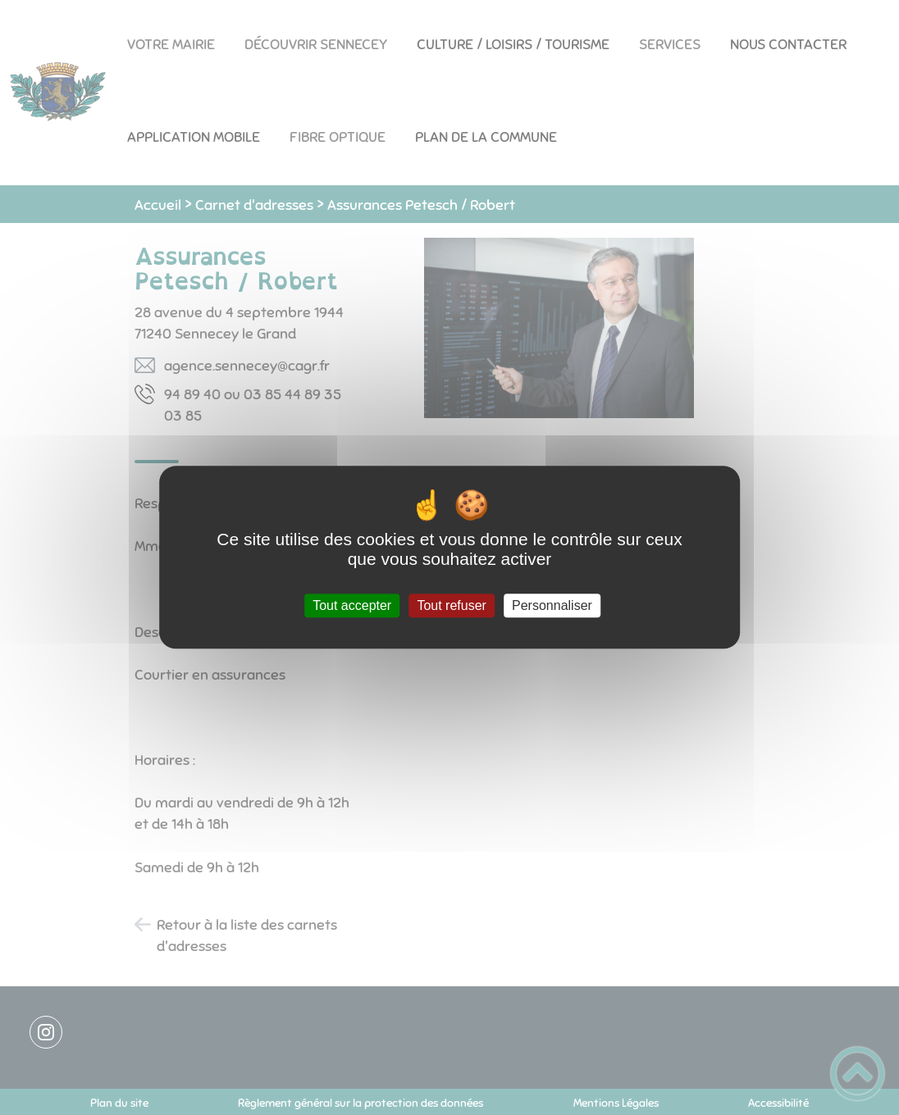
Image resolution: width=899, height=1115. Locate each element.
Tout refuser (451, 605)
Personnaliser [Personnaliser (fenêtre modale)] (552, 605)
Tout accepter (352, 605)
